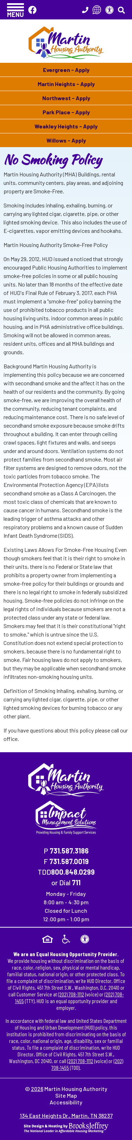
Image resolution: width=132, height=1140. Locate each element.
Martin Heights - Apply (66, 83)
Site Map (66, 1095)
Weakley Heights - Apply (66, 126)
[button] (15, 10)
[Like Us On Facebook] (32, 10)
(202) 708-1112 (71, 994)
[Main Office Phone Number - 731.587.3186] (85, 10)
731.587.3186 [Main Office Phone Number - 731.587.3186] (69, 850)
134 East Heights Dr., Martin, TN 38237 (66, 1115)
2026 (37, 1088)
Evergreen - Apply (66, 69)
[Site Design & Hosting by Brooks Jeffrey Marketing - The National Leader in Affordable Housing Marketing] (66, 1126)
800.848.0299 (73, 872)
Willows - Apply (66, 140)
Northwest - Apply (66, 98)
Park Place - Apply (66, 112)
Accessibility (66, 1102)
